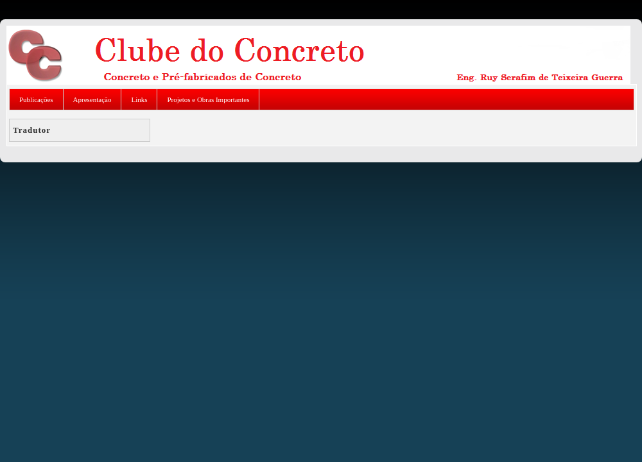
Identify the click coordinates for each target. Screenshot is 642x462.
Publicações (36, 99)
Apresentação (92, 99)
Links (139, 99)
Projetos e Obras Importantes (208, 99)
